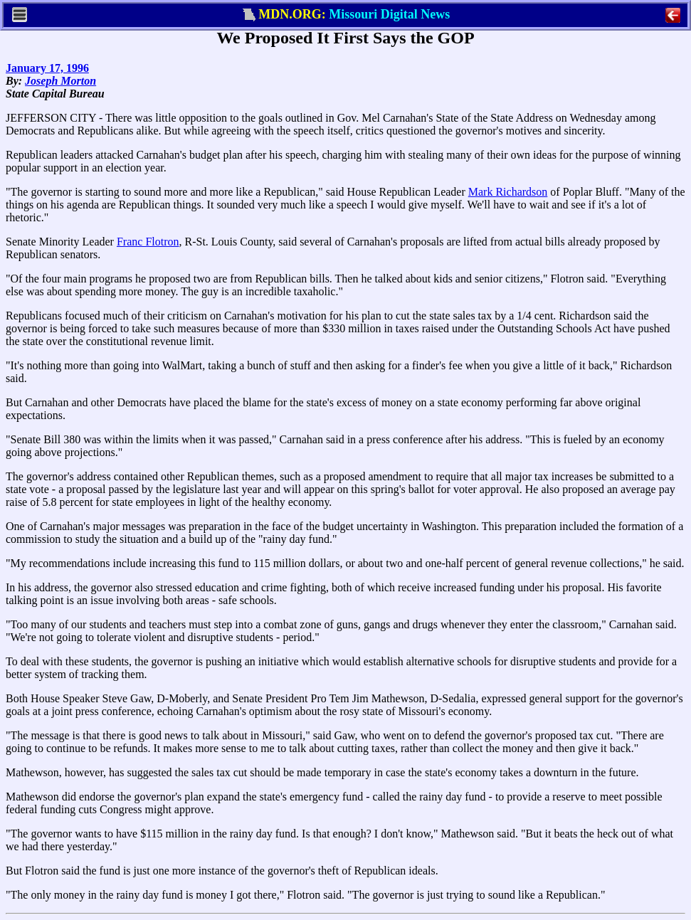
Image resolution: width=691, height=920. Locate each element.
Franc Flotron (148, 242)
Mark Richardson (508, 192)
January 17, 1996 (47, 68)
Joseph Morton (60, 81)
